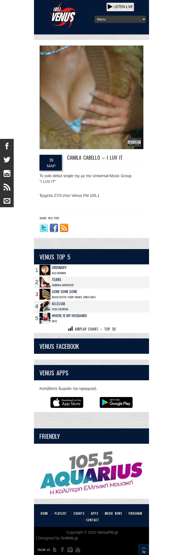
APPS (94, 513)
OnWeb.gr (69, 538)
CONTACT (92, 520)
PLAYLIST (61, 513)
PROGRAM (135, 513)
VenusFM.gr (108, 532)
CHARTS (78, 513)
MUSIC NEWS (113, 513)
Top (143, 552)
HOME (44, 513)
